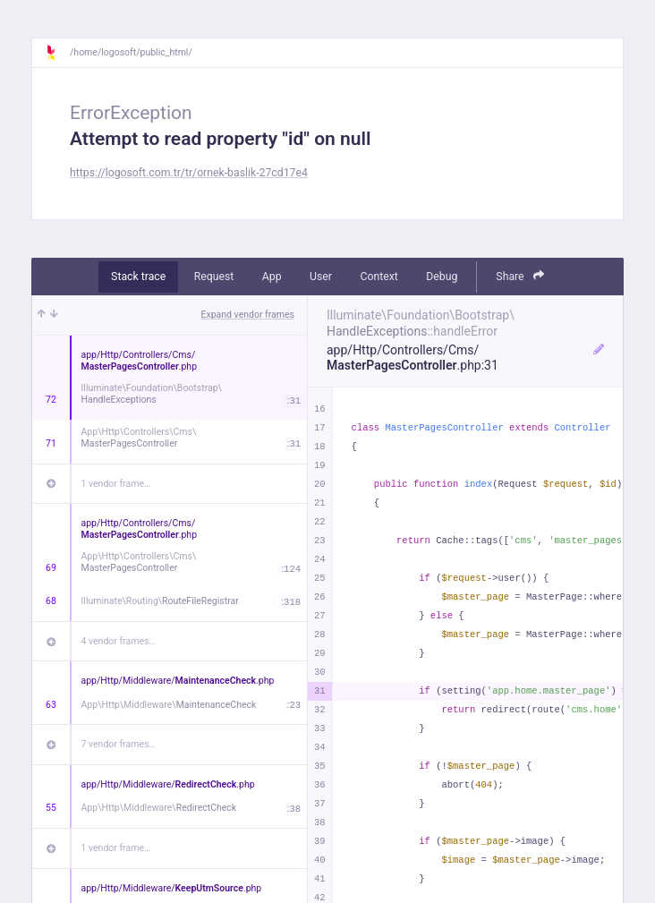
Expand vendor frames (247, 314)
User (321, 276)
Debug (441, 276)
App (272, 276)
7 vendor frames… (118, 744)
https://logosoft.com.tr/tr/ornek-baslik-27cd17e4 (189, 172)
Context (378, 276)
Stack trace (138, 276)
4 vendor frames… (118, 641)
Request (214, 276)
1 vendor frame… (115, 484)
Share (520, 276)
